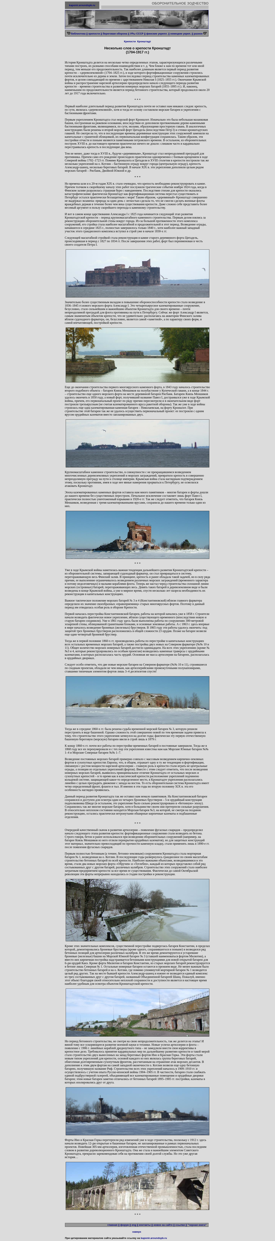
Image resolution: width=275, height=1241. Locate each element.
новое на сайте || (164, 1224)
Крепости (130, 41)
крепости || (95, 33)
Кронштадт (144, 41)
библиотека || (79, 33)
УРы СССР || (138, 33)
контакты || (146, 1224)
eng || (135, 1224)
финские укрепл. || (158, 33)
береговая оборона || (116, 33)
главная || (113, 1224)
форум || (125, 1224)
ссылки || (181, 1224)
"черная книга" (198, 1224)
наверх (136, 1231)
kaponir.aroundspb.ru (82, 5)
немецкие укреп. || (181, 33)
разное (198, 33)
